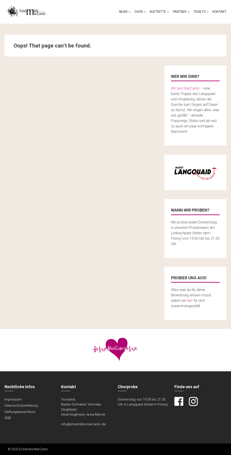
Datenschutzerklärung (21, 405)
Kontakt (219, 12)
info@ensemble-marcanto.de (83, 424)
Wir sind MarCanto (185, 88)
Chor (138, 12)
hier (190, 300)
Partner (180, 12)
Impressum (13, 399)
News (123, 12)
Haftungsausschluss (20, 412)
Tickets (199, 12)
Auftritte (158, 12)
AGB (8, 418)
